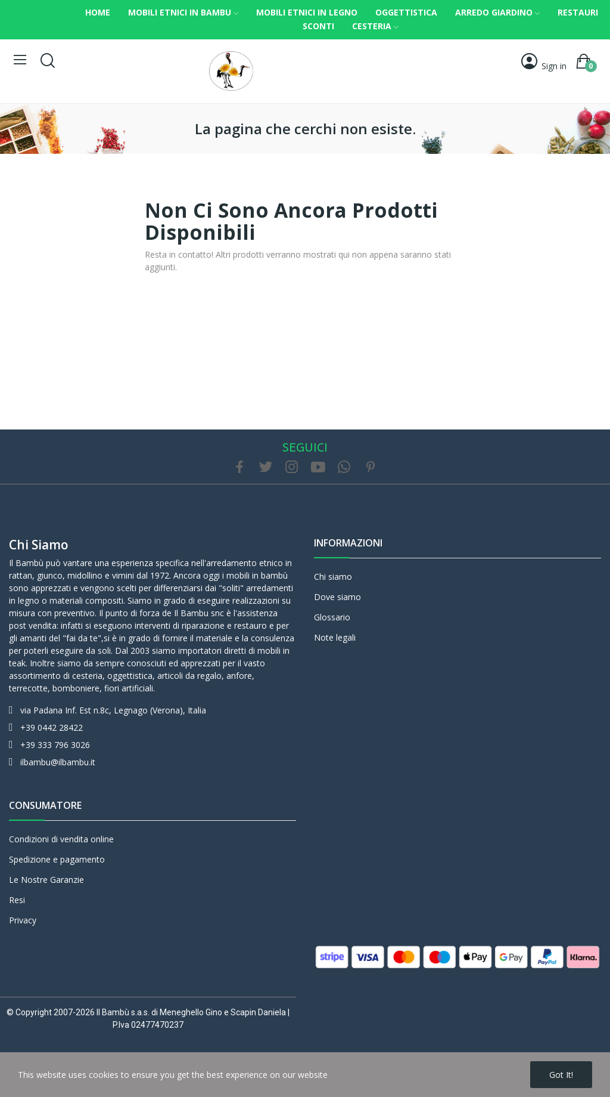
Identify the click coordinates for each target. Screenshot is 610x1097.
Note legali (335, 637)
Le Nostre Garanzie (46, 879)
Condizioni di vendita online (61, 839)
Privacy (22, 920)
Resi (17, 900)
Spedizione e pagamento (57, 859)
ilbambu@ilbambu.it (57, 762)
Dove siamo (337, 596)
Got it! (561, 1074)
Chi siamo (39, 544)
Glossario (332, 617)
